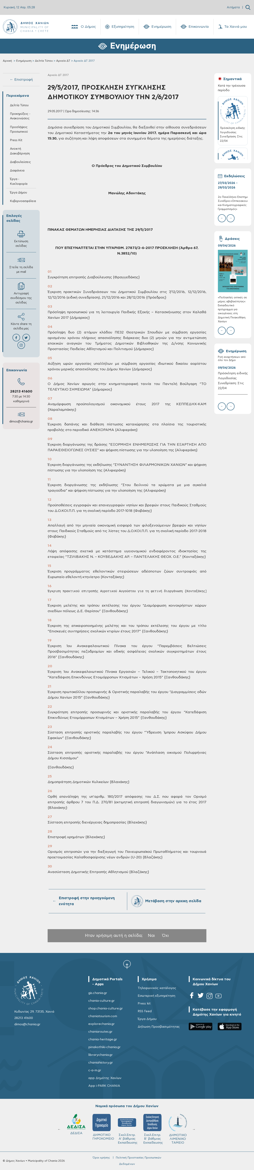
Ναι (151, 936)
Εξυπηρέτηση (119, 27)
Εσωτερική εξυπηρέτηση (156, 995)
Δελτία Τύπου (44, 60)
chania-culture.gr (101, 1000)
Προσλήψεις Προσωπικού (19, 129)
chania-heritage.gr (102, 1039)
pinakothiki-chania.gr (104, 1047)
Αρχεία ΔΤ (63, 60)
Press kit (144, 1003)
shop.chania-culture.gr (105, 1008)
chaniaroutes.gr (100, 1031)
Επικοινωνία (195, 27)
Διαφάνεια (17, 170)
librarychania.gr (100, 1054)
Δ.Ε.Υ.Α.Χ (101, 1125)
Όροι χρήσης (101, 1157)
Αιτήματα (233, 7)
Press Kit (16, 140)
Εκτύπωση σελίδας (21, 238)
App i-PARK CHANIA (104, 1085)
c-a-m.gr (94, 1070)
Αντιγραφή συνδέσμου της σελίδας (21, 293)
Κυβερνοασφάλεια (23, 201)
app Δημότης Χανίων (104, 1078)
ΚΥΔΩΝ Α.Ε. (127, 1125)
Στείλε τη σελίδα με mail (21, 264)
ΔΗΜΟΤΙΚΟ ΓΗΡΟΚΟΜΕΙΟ (179, 1127)
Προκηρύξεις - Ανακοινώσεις (20, 116)
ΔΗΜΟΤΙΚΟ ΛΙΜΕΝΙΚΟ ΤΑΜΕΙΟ (76, 1129)
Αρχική (7, 60)
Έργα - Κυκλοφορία (18, 181)
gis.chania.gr (97, 993)
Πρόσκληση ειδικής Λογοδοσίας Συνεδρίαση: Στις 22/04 (233, 381)
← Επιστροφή (21, 79)
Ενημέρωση (157, 27)
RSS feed (145, 1011)
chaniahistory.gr (100, 1062)
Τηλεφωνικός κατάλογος (157, 988)
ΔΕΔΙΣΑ (152, 1124)
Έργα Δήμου (18, 192)
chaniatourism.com (102, 1016)
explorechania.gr (101, 1023)
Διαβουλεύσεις (20, 162)
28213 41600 (21, 391)
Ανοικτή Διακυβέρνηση (20, 151)
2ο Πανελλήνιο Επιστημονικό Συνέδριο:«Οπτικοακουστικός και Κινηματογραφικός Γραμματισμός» (233, 203)
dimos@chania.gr (21, 421)
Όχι (165, 936)
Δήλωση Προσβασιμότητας (159, 1026)
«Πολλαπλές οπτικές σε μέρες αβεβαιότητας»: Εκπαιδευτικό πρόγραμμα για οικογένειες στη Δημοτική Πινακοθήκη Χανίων (232, 309)
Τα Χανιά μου (232, 27)
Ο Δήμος (83, 27)
